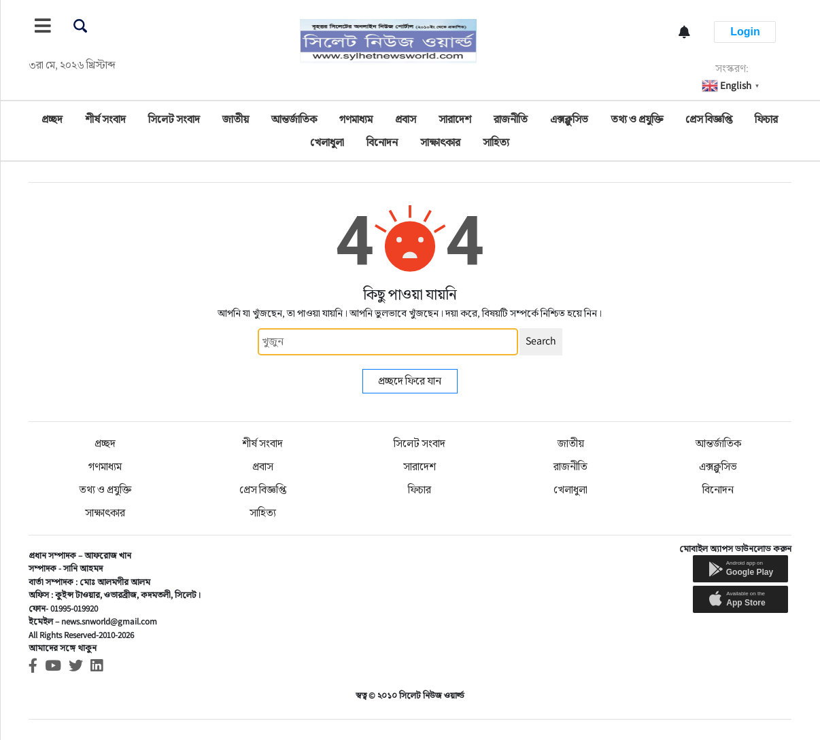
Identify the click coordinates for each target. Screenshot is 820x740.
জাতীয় (235, 119)
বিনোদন (382, 142)
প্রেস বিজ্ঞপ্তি (708, 119)
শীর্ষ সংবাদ (105, 119)
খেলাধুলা (327, 142)
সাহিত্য (496, 142)
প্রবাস (405, 119)
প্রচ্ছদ (52, 119)
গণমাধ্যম (356, 119)
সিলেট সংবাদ (174, 119)
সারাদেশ (455, 119)
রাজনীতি (511, 119)
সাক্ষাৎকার (440, 142)
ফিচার (766, 119)
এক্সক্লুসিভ (569, 119)
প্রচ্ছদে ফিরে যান (409, 381)
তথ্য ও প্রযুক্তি (637, 119)
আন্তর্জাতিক (294, 119)
